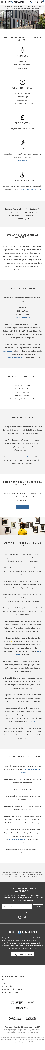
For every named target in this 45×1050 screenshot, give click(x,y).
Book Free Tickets (33, 8)
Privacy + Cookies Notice (12, 989)
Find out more (22, 507)
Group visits (29, 212)
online (33, 721)
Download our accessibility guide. (30, 189)
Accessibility (21, 219)
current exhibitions (24, 457)
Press (4, 983)
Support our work (22, 955)
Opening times (31, 209)
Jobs (4, 980)
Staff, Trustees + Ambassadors (15, 976)
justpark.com (7, 351)
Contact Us (6, 973)
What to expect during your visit (21, 215)
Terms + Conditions (10, 993)
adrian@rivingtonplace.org (14, 358)
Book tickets (22, 161)
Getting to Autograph (13, 209)
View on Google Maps (22, 317)
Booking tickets (14, 212)
